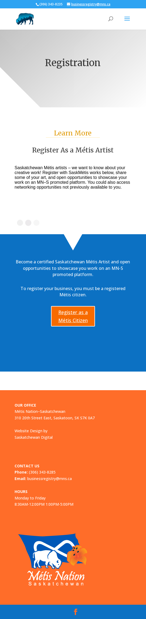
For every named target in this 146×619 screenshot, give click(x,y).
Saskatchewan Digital (34, 437)
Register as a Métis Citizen (73, 316)
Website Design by (31, 430)
